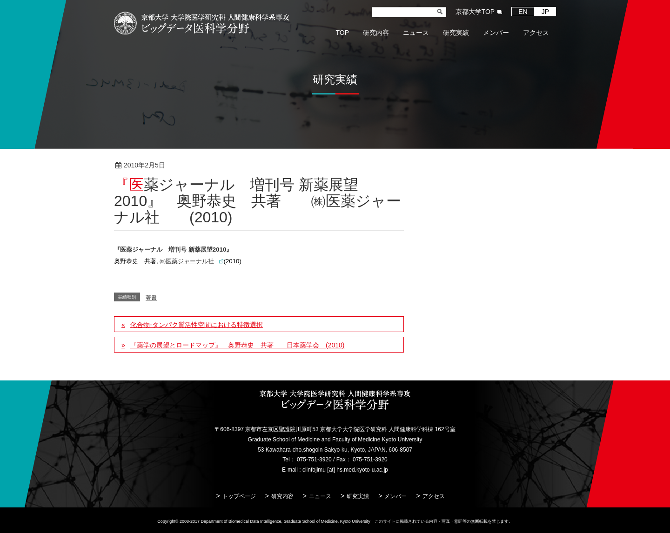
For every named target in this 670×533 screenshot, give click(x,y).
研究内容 (282, 496)
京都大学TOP (475, 11)
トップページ (239, 496)
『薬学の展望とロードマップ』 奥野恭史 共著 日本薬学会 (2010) (237, 345)
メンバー (395, 496)
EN (522, 11)
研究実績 (358, 496)
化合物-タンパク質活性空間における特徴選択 (196, 324)
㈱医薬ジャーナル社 (187, 261)
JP (545, 11)
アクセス (433, 496)
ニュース (320, 496)
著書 (195, 165)
